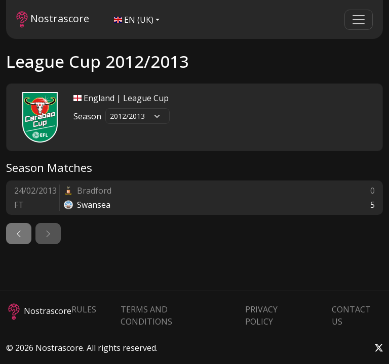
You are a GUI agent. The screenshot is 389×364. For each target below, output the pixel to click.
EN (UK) (133, 19)
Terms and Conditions (146, 315)
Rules (83, 309)
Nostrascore (52, 19)
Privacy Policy (261, 315)
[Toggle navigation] (358, 20)
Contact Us (351, 315)
